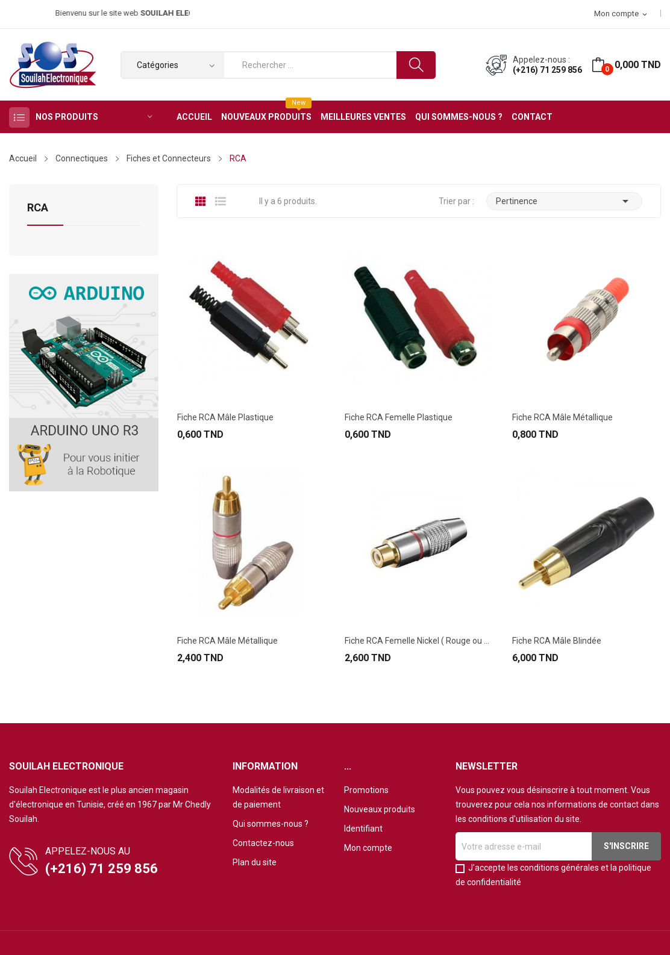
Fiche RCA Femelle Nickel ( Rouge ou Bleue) (419, 640)
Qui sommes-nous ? (270, 824)
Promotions (366, 790)
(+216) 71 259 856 (547, 70)
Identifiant (363, 828)
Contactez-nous (263, 843)
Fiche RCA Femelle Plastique (398, 417)
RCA (37, 208)
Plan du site (255, 862)
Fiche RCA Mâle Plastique (225, 417)
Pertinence (564, 201)
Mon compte (368, 848)
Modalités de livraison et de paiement (278, 797)
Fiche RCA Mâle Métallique (562, 417)
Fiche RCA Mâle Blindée (556, 640)
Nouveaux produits (379, 809)
